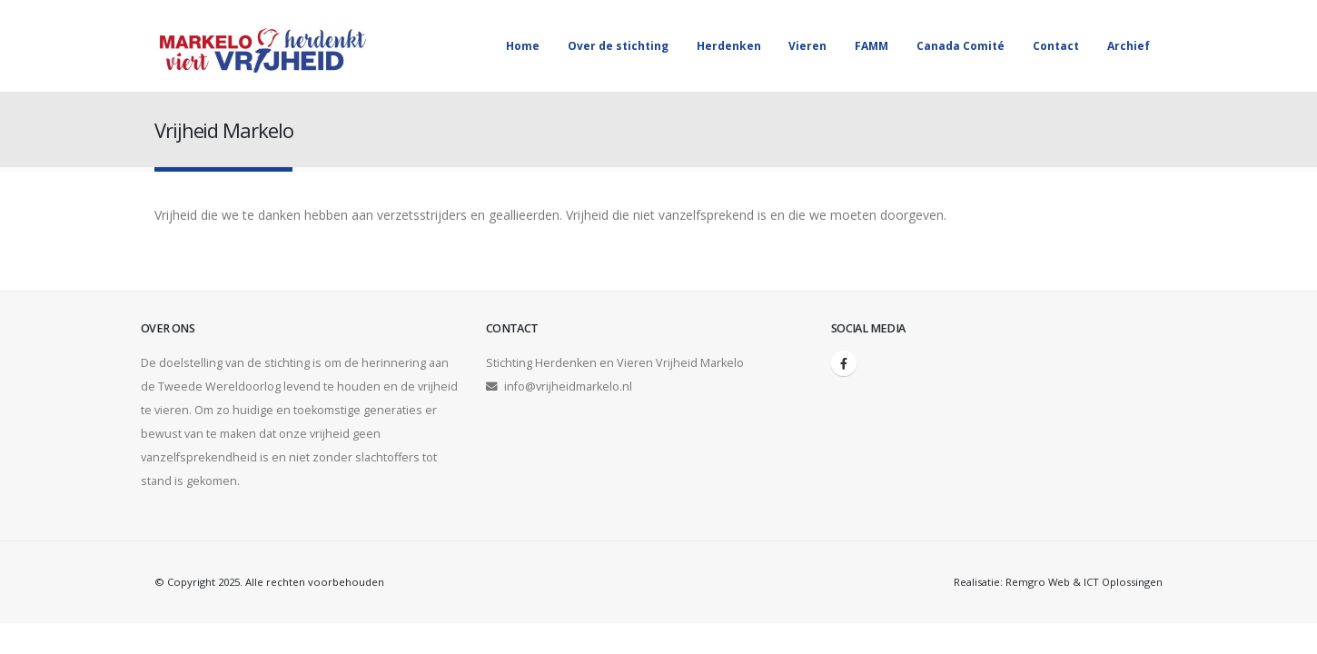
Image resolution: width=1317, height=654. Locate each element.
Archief (1128, 46)
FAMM (871, 46)
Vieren (807, 46)
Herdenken (729, 46)
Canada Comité (960, 46)
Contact (1056, 46)
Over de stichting (618, 46)
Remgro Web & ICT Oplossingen (1084, 582)
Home (523, 46)
